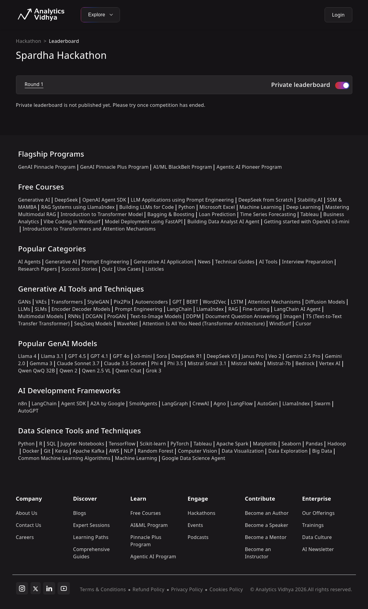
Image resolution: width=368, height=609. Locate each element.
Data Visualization (243, 451)
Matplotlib (265, 443)
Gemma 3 (41, 363)
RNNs (74, 316)
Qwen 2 (68, 370)
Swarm (322, 403)
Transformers (67, 301)
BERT (192, 301)
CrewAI (201, 403)
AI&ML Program (149, 525)
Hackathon (28, 41)
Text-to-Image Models (155, 316)
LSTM (237, 301)
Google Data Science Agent (193, 458)
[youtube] (64, 588)
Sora (161, 356)
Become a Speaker (266, 525)
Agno (220, 403)
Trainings (313, 525)
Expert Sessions (91, 525)
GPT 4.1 (99, 356)
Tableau (309, 214)
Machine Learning (261, 207)
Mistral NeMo (247, 363)
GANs (24, 301)
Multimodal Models (40, 316)
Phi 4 (157, 363)
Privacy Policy (187, 589)
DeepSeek (66, 199)
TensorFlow (122, 443)
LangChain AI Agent (297, 309)
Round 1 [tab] (34, 84)
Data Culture (317, 537)
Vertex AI (330, 363)
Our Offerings (318, 513)
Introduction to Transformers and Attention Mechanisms (89, 228)
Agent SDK (73, 403)
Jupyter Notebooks (82, 443)
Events (195, 525)
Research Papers (37, 269)
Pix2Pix (122, 301)
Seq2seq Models (93, 323)
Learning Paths (91, 537)
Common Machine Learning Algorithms (64, 458)
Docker (31, 451)
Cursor (303, 323)
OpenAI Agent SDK (104, 199)
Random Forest (155, 451)
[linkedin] (49, 588)
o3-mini (143, 356)
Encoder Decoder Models (81, 309)
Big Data (322, 451)
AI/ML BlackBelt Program (182, 167)
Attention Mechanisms (274, 301)
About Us (27, 513)
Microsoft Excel (217, 207)
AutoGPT (28, 410)
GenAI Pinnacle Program (47, 167)
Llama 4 (27, 356)
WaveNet (127, 323)
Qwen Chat (128, 370)
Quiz (107, 269)
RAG (233, 309)
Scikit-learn (153, 443)
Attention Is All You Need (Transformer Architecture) (204, 323)
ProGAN (116, 316)
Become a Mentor (266, 537)
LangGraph (175, 403)
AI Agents (29, 261)
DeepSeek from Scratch (265, 199)
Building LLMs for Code (146, 207)
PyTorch (180, 443)
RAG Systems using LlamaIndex (78, 207)
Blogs (79, 513)
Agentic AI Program (153, 556)
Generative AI (34, 199)
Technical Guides (235, 261)
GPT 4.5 (77, 356)
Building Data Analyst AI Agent (223, 221)
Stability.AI (309, 199)
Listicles (154, 269)
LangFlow (242, 403)
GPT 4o (121, 356)
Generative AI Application (163, 261)
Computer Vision (197, 451)
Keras (61, 451)
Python (186, 207)
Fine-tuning (256, 309)
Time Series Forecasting (268, 214)
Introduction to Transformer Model (102, 214)
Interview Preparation (307, 261)
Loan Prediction (217, 214)
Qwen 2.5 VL (96, 370)
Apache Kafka (89, 451)
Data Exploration (287, 451)
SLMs (41, 309)
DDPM (193, 316)
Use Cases (129, 269)
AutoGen (267, 403)
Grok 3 (153, 370)
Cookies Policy (226, 589)
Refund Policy (149, 589)
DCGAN (94, 316)
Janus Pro (253, 356)
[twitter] (35, 588)
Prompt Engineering (105, 261)
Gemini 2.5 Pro (303, 356)
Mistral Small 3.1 (207, 363)
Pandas (314, 443)
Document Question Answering (242, 316)
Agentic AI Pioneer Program (249, 167)
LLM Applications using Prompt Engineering (182, 199)
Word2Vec (214, 301)
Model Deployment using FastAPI (144, 221)
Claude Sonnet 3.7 (78, 363)
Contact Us (29, 525)
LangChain (179, 309)
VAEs (41, 301)
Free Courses (146, 513)
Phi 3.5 (175, 363)
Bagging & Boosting (170, 214)
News (204, 261)
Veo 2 (275, 356)
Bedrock (305, 363)
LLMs (24, 309)
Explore (100, 14)
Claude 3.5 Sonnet (125, 363)
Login (338, 14)
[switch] (342, 85)
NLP (128, 451)
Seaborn (291, 443)
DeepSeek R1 (186, 356)
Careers (25, 537)
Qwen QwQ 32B (36, 370)
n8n (22, 403)
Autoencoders (151, 301)
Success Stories (79, 269)
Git (47, 451)
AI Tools (268, 261)
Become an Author (267, 513)
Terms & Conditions (103, 589)
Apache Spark (232, 443)
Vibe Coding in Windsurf (72, 221)
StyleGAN (98, 301)
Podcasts (198, 537)
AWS (114, 451)
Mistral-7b (279, 363)
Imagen (292, 316)
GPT (177, 301)
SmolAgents (143, 403)
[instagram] (22, 588)
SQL (51, 443)
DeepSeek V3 (222, 356)
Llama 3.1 (52, 356)
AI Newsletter (318, 549)
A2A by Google (107, 403)
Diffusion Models (325, 301)
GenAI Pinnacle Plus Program (114, 167)
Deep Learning (303, 207)
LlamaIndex (210, 309)
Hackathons (201, 513)
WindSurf (280, 323)
